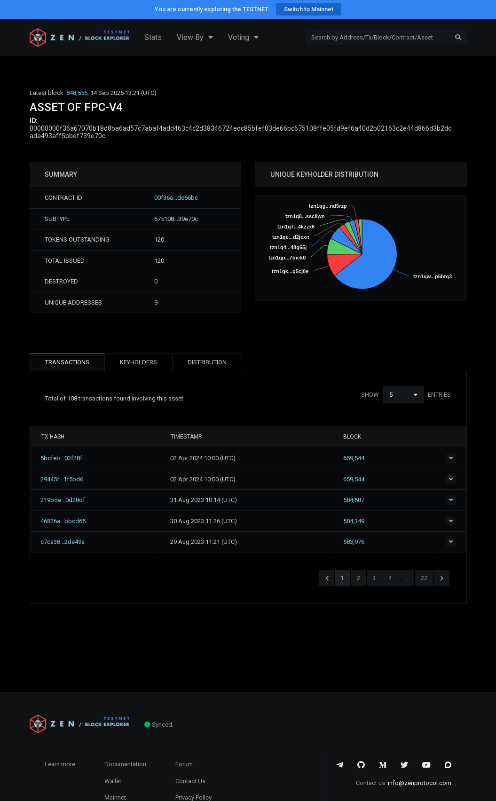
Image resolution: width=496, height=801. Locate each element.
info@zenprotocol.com (419, 782)
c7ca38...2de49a (63, 541)
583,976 (367, 541)
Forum (184, 764)
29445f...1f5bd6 (62, 479)
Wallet (112, 781)
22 (424, 578)
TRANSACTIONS (67, 362)
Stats (153, 37)
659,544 (367, 458)
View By (195, 37)
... (406, 578)
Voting (243, 37)
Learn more (60, 764)
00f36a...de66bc (176, 197)
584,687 (367, 499)
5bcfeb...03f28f (62, 458)
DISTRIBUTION (207, 362)
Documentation (125, 764)
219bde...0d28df (63, 499)
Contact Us (190, 781)
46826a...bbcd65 (64, 521)
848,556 (76, 92)
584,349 (367, 521)
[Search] (378, 38)
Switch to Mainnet (308, 9)
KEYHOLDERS (138, 362)
